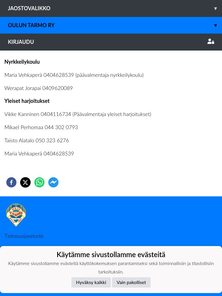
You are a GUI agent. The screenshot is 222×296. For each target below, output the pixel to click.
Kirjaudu (111, 42)
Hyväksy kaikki (91, 282)
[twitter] (25, 182)
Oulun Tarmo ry (115, 25)
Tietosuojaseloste (23, 236)
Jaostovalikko (115, 8)
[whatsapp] (39, 182)
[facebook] (11, 182)
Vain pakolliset (131, 282)
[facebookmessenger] (53, 182)
